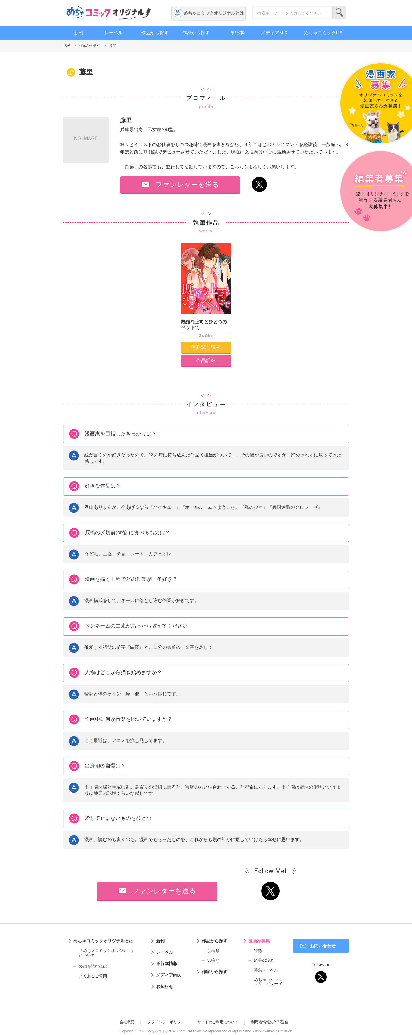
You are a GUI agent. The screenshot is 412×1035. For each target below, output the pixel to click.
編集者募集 (375, 191)
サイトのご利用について (217, 1022)
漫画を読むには (93, 966)
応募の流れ (264, 960)
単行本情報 (166, 963)
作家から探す (196, 32)
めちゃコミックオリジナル (109, 13)
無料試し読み (206, 347)
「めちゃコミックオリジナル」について (104, 953)
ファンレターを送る (187, 184)
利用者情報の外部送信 (269, 1022)
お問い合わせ (323, 945)
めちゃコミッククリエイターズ (268, 982)
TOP (66, 45)
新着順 (213, 951)
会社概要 (127, 1022)
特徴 (258, 951)
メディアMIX (274, 32)
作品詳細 (206, 360)
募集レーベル (266, 970)
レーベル (113, 32)
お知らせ (164, 986)
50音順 (213, 960)
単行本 (237, 32)
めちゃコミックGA (323, 32)
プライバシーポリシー (166, 1022)
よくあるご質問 (93, 976)
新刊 (78, 32)
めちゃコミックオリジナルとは (214, 13)
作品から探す (155, 32)
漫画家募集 (259, 941)
